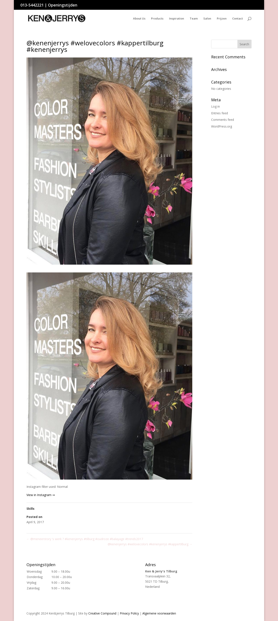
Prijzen (222, 18)
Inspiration (176, 18)
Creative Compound (102, 613)
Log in (215, 106)
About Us (139, 18)
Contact (237, 18)
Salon (207, 18)
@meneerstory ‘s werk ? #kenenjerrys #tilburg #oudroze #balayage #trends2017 (84, 539)
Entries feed (219, 113)
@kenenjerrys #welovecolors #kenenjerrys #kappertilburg (150, 544)
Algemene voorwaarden (159, 613)
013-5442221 (32, 5)
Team (194, 18)
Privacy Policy (129, 613)
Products (157, 18)
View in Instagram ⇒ (40, 495)
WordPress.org (221, 126)
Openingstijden (62, 5)
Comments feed (222, 120)
